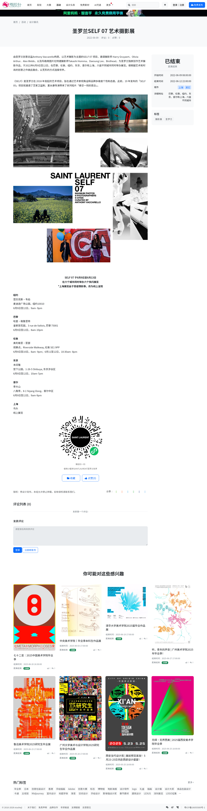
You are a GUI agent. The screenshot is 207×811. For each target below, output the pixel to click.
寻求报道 (64, 807)
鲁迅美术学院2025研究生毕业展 (32, 744)
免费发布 (197, 4)
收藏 (71, 478)
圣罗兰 (168, 119)
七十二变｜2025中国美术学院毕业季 (33, 657)
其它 (188, 87)
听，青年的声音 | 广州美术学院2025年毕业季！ (172, 651)
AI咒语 (97, 4)
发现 (39, 4)
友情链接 (75, 807)
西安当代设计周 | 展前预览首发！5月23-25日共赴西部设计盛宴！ (125, 757)
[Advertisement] (173, 176)
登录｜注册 (178, 4)
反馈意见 (86, 807)
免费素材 (84, 4)
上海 (181, 87)
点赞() (90, 478)
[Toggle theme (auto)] (165, 5)
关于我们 (31, 807)
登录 (17, 550)
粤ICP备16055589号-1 (194, 807)
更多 (191, 782)
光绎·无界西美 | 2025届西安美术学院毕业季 (172, 742)
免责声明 (42, 807)
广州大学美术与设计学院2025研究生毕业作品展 (79, 747)
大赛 (49, 4)
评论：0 (105, 37)
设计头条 (70, 4)
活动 (58, 4)
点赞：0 (116, 37)
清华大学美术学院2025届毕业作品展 (125, 627)
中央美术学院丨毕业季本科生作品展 (80, 641)
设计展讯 (33, 22)
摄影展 (158, 119)
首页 (29, 4)
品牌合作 (53, 807)
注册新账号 (30, 550)
